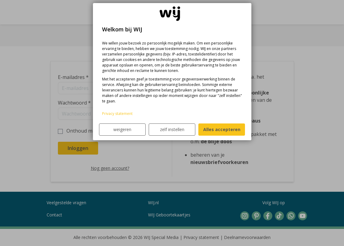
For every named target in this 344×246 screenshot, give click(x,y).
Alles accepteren (221, 129)
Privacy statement (117, 113)
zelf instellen (172, 129)
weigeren (122, 129)
